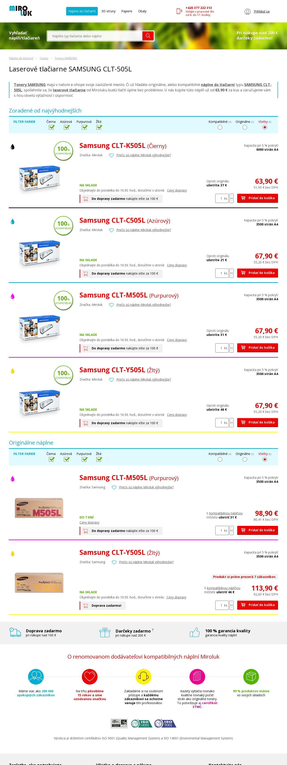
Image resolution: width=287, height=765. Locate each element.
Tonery (43, 58)
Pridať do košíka (258, 198)
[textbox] (95, 35)
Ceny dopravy (177, 190)
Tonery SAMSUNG (66, 58)
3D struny (108, 11)
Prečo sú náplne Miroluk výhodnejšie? (143, 155)
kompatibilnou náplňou (226, 513)
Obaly (142, 11)
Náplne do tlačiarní (82, 11)
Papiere (126, 11)
